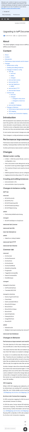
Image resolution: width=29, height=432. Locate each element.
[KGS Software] (8, 19)
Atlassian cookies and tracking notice (10, 8)
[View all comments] (25, 422)
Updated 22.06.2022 (20, 23)
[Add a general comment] (10, 428)
